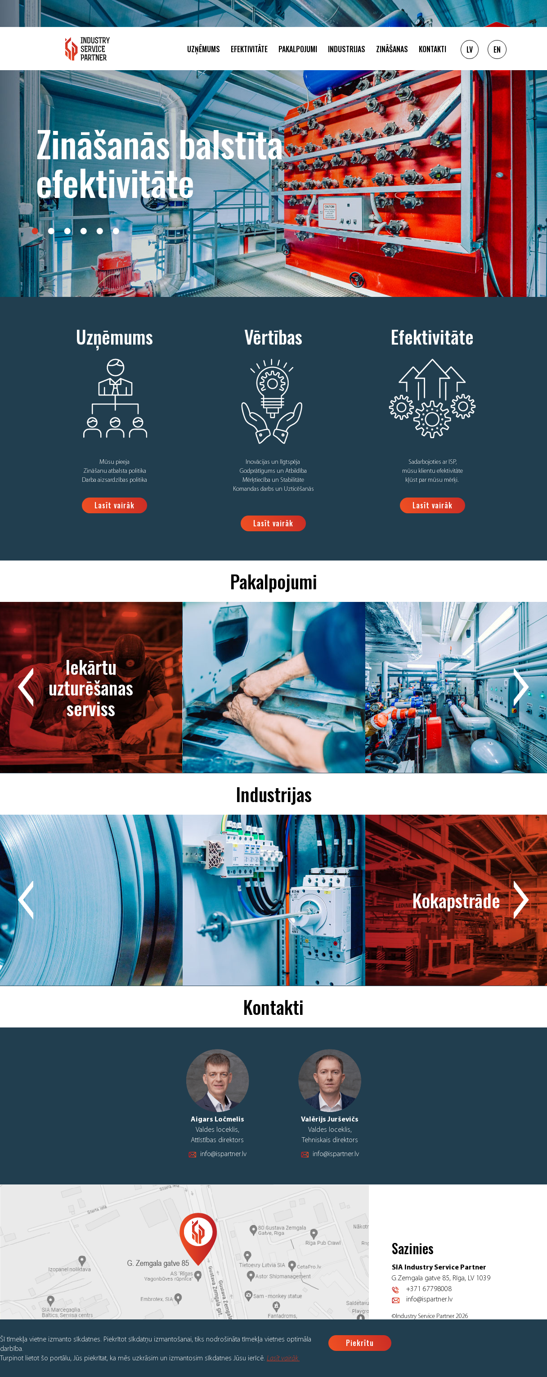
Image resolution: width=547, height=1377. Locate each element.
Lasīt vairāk (283, 1358)
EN (497, 49)
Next (521, 687)
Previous (25, 687)
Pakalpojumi (297, 49)
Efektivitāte (249, 49)
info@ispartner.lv (223, 1154)
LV (469, 49)
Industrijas (346, 49)
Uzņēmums (203, 49)
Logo (87, 49)
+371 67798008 (429, 1289)
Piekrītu (360, 1342)
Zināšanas (392, 49)
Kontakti (432, 49)
